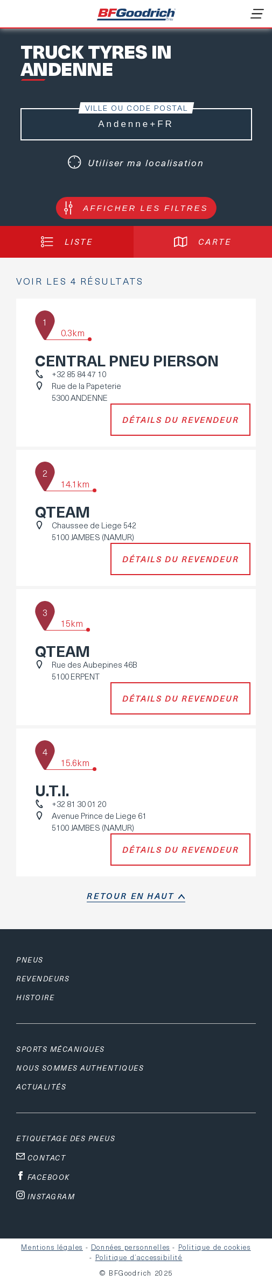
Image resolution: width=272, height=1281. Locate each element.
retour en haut (130, 896)
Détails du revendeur (180, 420)
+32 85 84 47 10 (79, 374)
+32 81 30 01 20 (79, 804)
